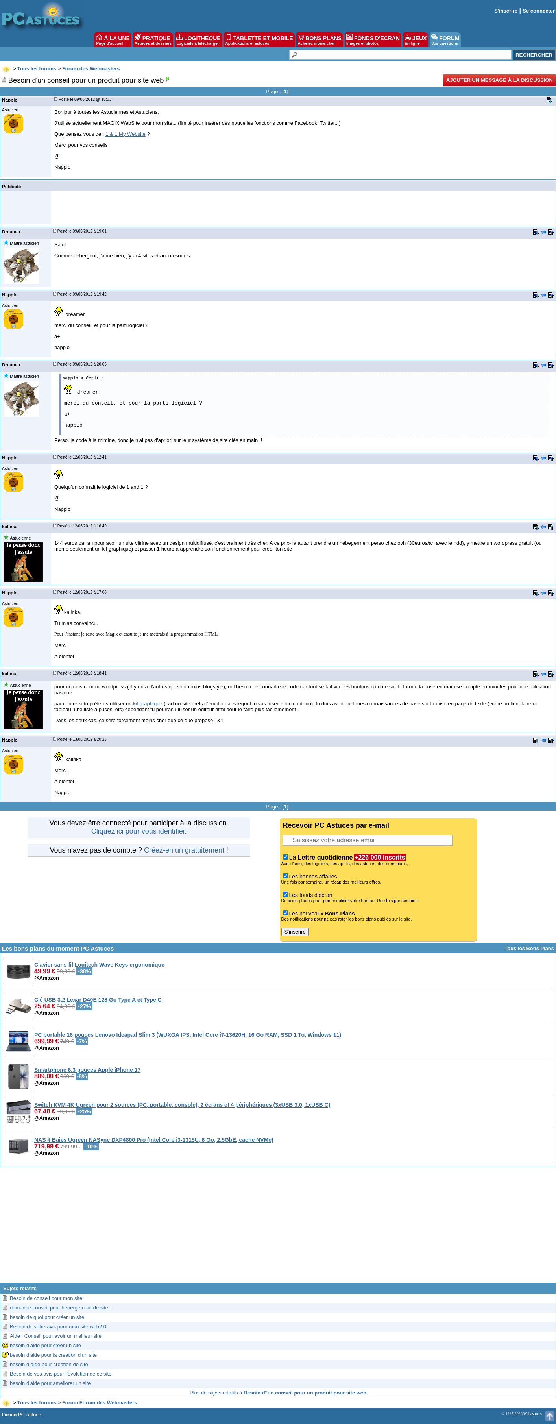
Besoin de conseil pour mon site (46, 1298)
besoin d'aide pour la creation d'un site (53, 1355)
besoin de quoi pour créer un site (47, 1317)
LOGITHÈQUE (198, 40)
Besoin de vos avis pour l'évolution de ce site (60, 1374)
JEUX (416, 40)
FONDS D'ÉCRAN (373, 40)
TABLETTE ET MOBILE (259, 40)
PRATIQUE (153, 40)
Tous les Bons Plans (529, 948)
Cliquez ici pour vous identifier (138, 831)
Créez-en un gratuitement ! (186, 850)
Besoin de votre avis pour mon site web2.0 (58, 1327)
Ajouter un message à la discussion (499, 80)
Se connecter (539, 11)
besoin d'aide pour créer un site (45, 1345)
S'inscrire (505, 11)
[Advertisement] (278, 1228)
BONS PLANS (320, 40)
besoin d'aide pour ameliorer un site (50, 1383)
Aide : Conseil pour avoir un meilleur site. (56, 1336)
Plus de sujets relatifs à (278, 1393)
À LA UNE (112, 40)
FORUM (445, 40)
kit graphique (147, 703)
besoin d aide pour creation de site (49, 1364)
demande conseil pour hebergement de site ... (62, 1308)
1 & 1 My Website (125, 134)
